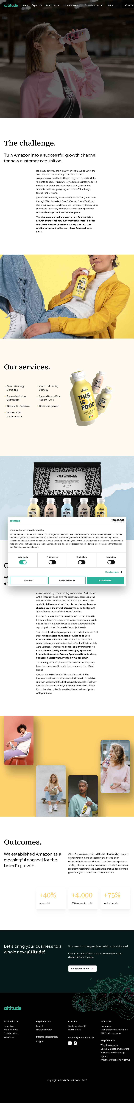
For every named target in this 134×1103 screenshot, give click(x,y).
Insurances (105, 1026)
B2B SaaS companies (110, 1033)
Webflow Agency (109, 1045)
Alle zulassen (105, 580)
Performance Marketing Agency (112, 1054)
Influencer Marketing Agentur (115, 1060)
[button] (53, 5)
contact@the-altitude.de (81, 1037)
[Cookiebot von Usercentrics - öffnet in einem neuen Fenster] (112, 521)
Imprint (39, 1026)
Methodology (11, 1029)
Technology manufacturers (114, 1029)
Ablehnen (28, 580)
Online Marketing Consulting (114, 1048)
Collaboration (11, 1033)
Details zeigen (112, 572)
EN (109, 5)
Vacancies (9, 1037)
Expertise (9, 1026)
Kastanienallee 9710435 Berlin (77, 1028)
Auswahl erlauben (67, 580)
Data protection (44, 1029)
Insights (40, 1041)
